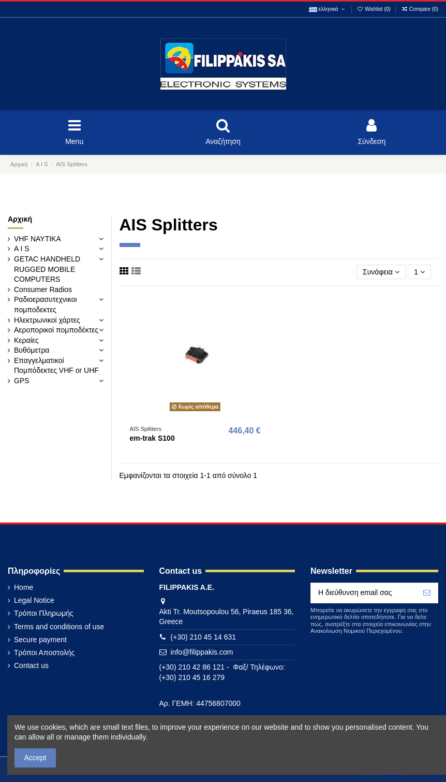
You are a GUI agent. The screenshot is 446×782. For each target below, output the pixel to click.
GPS (21, 380)
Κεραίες (26, 340)
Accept (35, 758)
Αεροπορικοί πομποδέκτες (56, 330)
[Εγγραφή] (427, 593)
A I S (21, 248)
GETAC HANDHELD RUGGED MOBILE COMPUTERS (47, 269)
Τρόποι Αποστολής (44, 652)
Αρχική (20, 219)
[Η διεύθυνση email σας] (363, 593)
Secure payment (40, 639)
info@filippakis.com (202, 652)
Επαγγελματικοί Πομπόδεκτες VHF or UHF (56, 365)
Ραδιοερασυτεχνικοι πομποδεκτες (45, 304)
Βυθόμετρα (31, 350)
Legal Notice (34, 600)
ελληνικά (327, 9)
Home (23, 587)
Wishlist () (374, 9)
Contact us (31, 665)
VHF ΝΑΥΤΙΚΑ (37, 239)
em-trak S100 (152, 438)
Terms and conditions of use (59, 626)
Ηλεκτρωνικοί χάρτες (47, 320)
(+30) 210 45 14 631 (203, 637)
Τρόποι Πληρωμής (43, 613)
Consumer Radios (43, 289)
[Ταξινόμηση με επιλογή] (381, 272)
